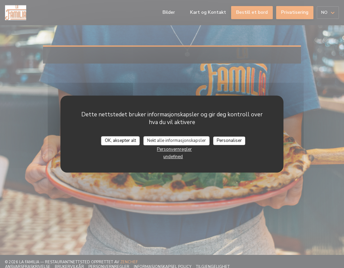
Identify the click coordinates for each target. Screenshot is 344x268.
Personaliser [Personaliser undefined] (229, 141)
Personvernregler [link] (174, 149)
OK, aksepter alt (120, 141)
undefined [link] (173, 157)
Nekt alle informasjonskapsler (176, 141)
